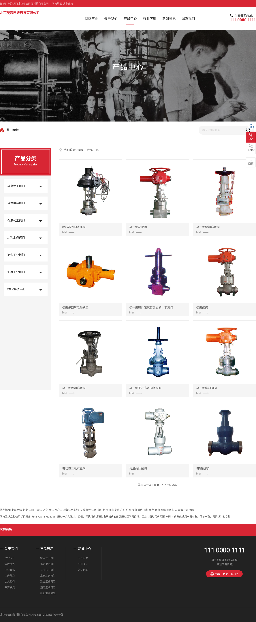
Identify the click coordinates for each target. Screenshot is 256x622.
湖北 (111, 509)
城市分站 (68, 3)
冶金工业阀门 (16, 255)
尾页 (174, 484)
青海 (180, 509)
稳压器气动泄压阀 (74, 229)
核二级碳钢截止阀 (74, 390)
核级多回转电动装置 (75, 310)
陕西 (169, 509)
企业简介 (10, 558)
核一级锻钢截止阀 (208, 229)
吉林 (51, 509)
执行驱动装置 (16, 289)
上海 (65, 509)
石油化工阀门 (16, 220)
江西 (94, 509)
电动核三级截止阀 (74, 471)
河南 (105, 509)
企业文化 (10, 569)
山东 (99, 509)
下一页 (168, 484)
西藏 (163, 509)
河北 (25, 509)
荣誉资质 (10, 587)
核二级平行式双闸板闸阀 (145, 390)
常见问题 (83, 569)
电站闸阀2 (203, 471)
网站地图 (57, 3)
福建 (88, 509)
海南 (134, 509)
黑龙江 (58, 509)
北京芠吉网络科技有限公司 (19, 13)
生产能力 (10, 575)
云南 (157, 509)
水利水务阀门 (16, 237)
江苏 (71, 509)
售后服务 (10, 564)
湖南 (117, 509)
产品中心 (93, 150)
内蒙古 (38, 509)
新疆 (192, 509)
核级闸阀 (202, 310)
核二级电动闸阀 (206, 390)
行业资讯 (83, 564)
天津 (19, 509)
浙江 (76, 509)
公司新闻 (83, 558)
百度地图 (47, 614)
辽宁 (45, 509)
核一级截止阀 (138, 229)
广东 (122, 509)
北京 (14, 509)
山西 (31, 509)
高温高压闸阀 (138, 471)
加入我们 (10, 581)
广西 (128, 509)
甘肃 (174, 509)
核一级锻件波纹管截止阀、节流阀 (151, 310)
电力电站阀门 (16, 203)
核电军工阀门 (16, 186)
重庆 (140, 509)
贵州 (151, 509)
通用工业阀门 (16, 272)
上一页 (147, 484)
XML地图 (36, 614)
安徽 (82, 509)
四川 (145, 509)
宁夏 (186, 509)
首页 (81, 150)
